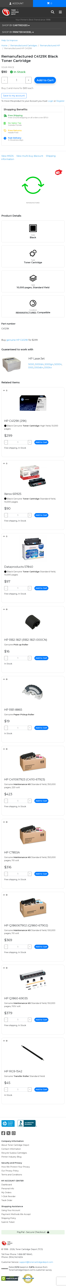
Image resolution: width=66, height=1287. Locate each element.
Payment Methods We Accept (16, 1214)
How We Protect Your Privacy (15, 1167)
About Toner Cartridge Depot (15, 1145)
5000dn (39, 364)
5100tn (48, 367)
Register (60, 101)
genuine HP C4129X (17, 340)
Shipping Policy (8, 1218)
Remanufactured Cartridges (23, 45)
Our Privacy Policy (10, 1171)
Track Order (6, 1200)
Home (4, 45)
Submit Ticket (8, 1222)
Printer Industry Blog (11, 1157)
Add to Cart (45, 80)
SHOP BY (16, 25)
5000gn (49, 364)
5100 (30, 367)
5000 (31, 364)
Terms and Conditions (11, 1174)
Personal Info (7, 1188)
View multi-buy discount (29, 156)
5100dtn (38, 367)
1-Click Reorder (8, 1196)
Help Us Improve (9, 40)
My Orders (6, 1192)
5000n (58, 364)
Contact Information (11, 1149)
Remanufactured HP (50, 45)
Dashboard (6, 1184)
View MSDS (7, 156)
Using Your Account (10, 1210)
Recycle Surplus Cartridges (14, 1153)
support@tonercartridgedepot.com (36, 1262)
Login (50, 101)
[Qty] (16, 80)
